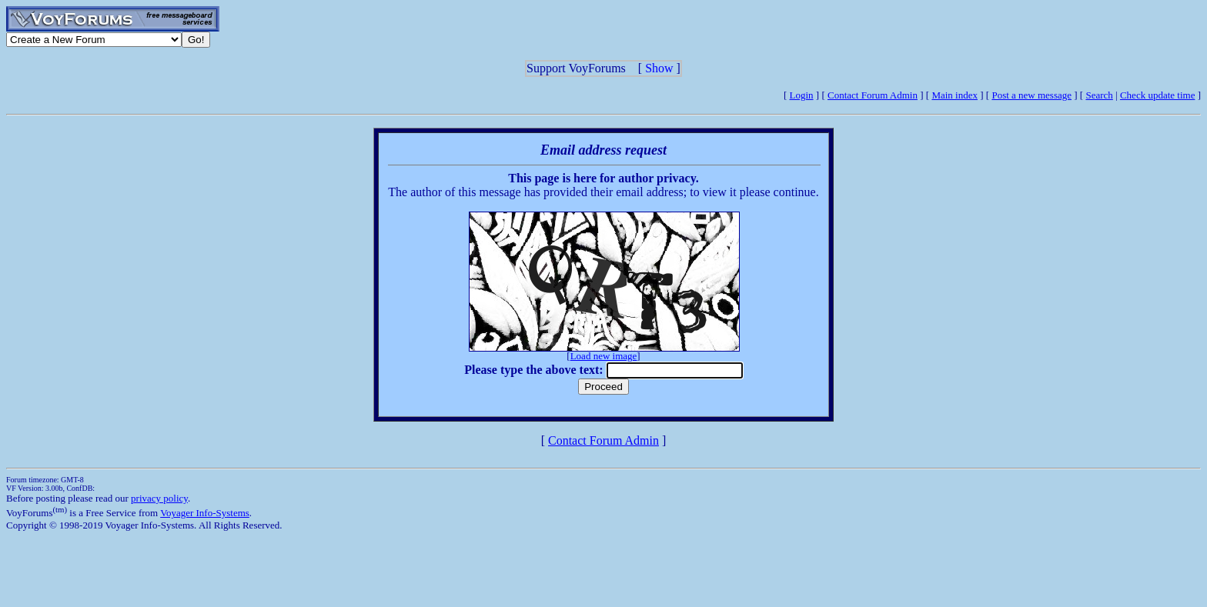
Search (1098, 95)
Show (659, 68)
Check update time (1157, 95)
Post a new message (1031, 95)
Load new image (603, 356)
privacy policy (159, 498)
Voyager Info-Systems (204, 513)
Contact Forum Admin (873, 95)
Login (802, 95)
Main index (954, 95)
